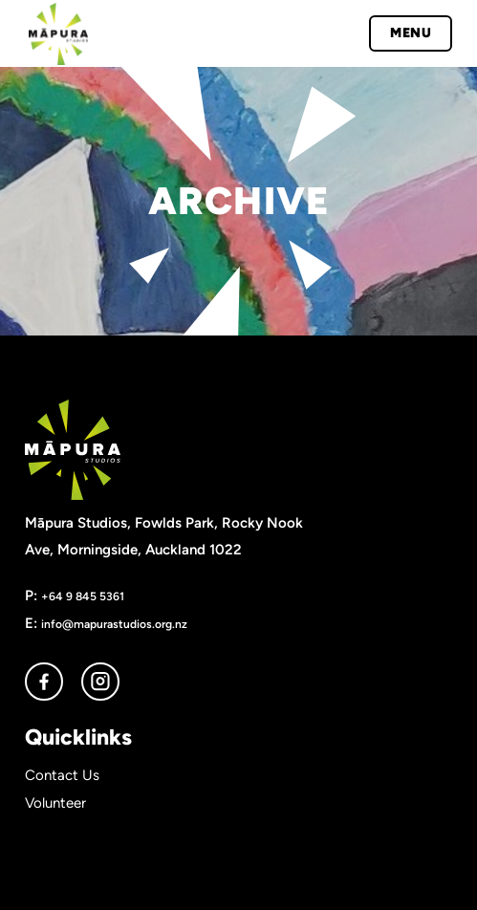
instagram (100, 681)
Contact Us (62, 775)
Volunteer (55, 803)
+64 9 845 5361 (82, 596)
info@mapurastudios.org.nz (114, 624)
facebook (44, 681)
